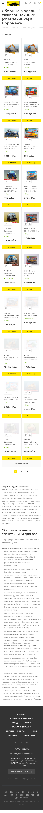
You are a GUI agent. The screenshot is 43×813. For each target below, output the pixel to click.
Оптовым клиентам (16, 731)
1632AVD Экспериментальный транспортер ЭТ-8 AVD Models (11, 315)
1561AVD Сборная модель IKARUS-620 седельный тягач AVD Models (31, 104)
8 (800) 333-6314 (22, 749)
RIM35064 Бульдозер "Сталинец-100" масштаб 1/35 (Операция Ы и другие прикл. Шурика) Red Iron (10, 442)
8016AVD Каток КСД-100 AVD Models (29, 273)
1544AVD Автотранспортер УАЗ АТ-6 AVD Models (30, 146)
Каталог (21, 715)
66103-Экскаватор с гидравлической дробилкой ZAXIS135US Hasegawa (11, 62)
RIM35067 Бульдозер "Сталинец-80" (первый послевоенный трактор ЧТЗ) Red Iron (10, 273)
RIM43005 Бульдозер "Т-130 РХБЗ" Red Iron (30, 400)
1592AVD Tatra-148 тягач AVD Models (11, 399)
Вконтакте (15, 742)
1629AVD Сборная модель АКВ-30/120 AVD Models (11, 104)
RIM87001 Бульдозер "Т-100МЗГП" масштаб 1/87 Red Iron (10, 231)
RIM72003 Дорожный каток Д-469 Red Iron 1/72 (31, 442)
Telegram (21, 742)
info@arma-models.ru (23, 754)
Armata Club (29, 735)
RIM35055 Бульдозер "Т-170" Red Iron (11, 357)
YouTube (27, 742)
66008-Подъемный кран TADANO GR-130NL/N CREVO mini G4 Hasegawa (11, 146)
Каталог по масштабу (21, 719)
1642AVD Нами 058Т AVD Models (30, 314)
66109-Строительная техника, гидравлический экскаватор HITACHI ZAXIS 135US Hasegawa (30, 62)
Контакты (12, 735)
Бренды (15, 723)
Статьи (28, 723)
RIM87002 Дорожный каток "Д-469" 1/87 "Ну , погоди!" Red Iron (10, 189)
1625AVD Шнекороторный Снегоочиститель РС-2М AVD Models (31, 357)
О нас (34, 731)
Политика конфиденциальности (23, 779)
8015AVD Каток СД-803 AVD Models (31, 230)
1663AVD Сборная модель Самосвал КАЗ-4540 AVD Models (30, 189)
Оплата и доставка (21, 727)
